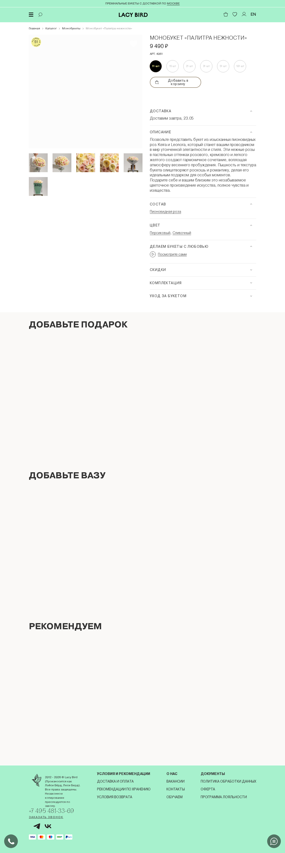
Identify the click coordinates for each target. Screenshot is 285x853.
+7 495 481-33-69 (52, 811)
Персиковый (160, 233)
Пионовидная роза (165, 211)
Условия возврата (114, 796)
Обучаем (174, 796)
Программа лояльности (224, 796)
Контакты (175, 789)
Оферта (208, 789)
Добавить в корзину (171, 82)
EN (253, 14)
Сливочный (182, 233)
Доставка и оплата (115, 781)
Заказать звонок (46, 817)
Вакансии (175, 781)
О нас (171, 773)
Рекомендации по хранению (124, 789)
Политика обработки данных (228, 781)
